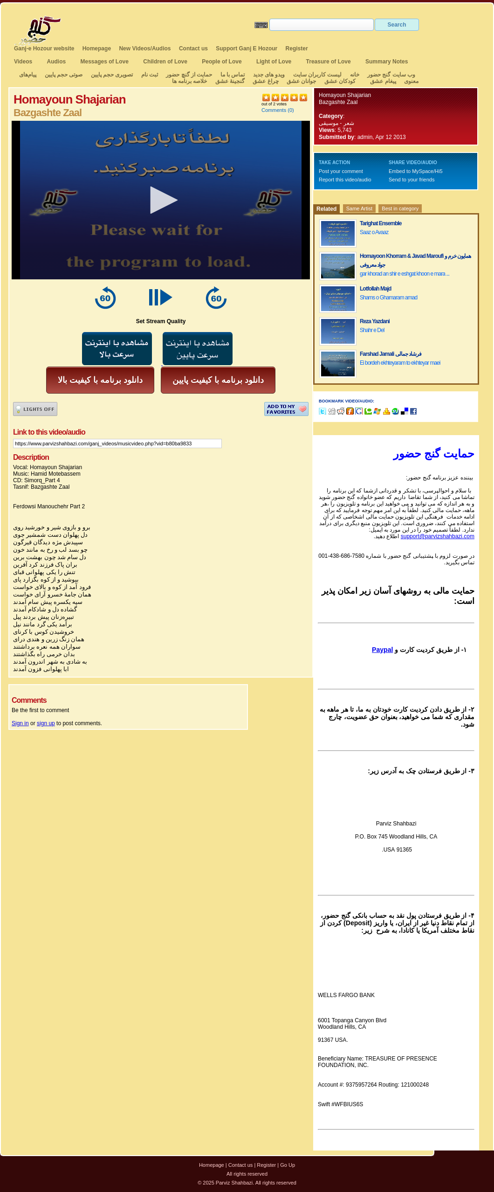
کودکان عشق (340, 81)
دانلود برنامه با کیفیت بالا (100, 380)
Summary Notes (386, 61)
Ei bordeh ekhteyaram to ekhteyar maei (400, 363)
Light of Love (273, 61)
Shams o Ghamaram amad (388, 297)
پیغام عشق (383, 81)
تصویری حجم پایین (111, 74)
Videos (23, 61)
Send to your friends (411, 179)
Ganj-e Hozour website (44, 48)
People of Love (221, 61)
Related (326, 209)
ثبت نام (149, 74)
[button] (160, 200)
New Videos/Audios (145, 48)
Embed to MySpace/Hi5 (416, 171)
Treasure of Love (328, 61)
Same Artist (359, 208)
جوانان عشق (301, 81)
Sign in (20, 723)
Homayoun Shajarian (345, 95)
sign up (46, 723)
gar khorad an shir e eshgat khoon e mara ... (404, 273)
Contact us (193, 48)
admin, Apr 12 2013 (381, 137)
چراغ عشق (265, 81)
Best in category (400, 208)
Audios (56, 61)
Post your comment (341, 171)
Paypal (382, 649)
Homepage (96, 48)
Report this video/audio (345, 179)
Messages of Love (105, 61)
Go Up (287, 1165)
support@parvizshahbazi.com (437, 536)
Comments (273, 110)
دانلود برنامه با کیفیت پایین (218, 380)
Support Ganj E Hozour (246, 48)
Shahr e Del (372, 330)
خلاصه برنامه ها (189, 81)
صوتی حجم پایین (62, 74)
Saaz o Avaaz (374, 232)
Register (297, 48)
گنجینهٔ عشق (230, 81)
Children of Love (165, 61)
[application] (161, 200)
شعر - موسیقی (336, 123)
